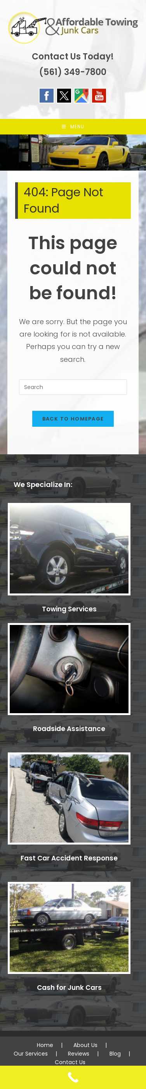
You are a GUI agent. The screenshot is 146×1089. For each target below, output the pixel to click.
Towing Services (69, 609)
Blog (115, 1054)
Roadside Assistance (69, 728)
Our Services (31, 1054)
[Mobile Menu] (73, 126)
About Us (85, 1045)
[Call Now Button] (73, 1077)
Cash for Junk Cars (69, 987)
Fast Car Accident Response (69, 858)
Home (45, 1045)
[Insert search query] (73, 387)
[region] (73, 152)
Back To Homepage (73, 418)
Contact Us (70, 1062)
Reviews (78, 1054)
